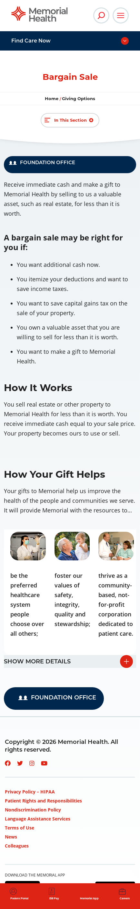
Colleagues (17, 846)
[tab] (70, 661)
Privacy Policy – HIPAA (30, 792)
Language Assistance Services (37, 819)
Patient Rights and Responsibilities (43, 801)
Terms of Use (19, 828)
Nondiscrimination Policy (33, 810)
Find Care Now (31, 41)
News (11, 837)
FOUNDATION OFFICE (42, 162)
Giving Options (78, 98)
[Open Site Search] (101, 15)
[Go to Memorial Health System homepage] (39, 14)
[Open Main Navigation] (121, 15)
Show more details (37, 661)
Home (52, 98)
